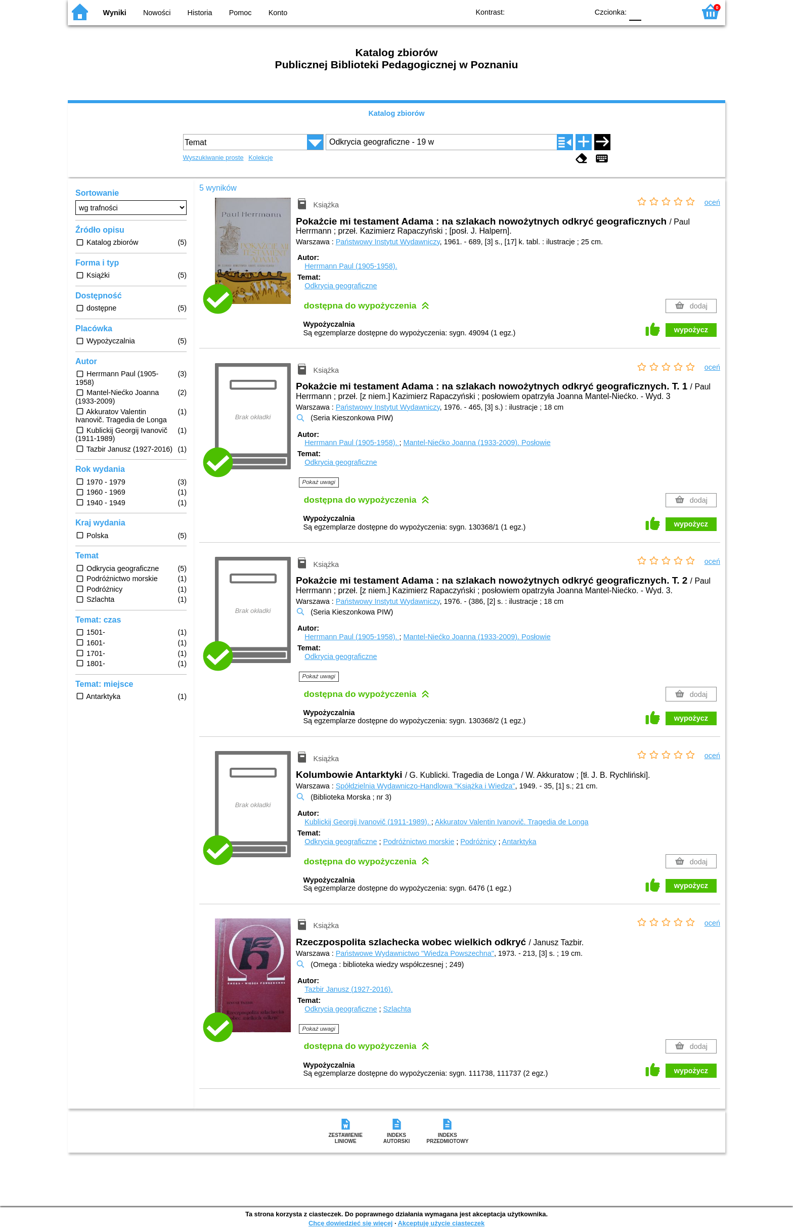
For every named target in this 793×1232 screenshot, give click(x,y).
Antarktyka (519, 842)
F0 (635, 11)
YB (557, 11)
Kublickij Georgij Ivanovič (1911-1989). (367, 822)
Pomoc (240, 13)
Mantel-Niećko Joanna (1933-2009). (476, 442)
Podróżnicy (478, 842)
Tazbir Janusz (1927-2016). (348, 989)
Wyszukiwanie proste (213, 157)
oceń (712, 202)
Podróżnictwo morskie (418, 842)
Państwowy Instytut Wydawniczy (388, 242)
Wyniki (114, 13)
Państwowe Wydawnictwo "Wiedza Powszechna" (415, 953)
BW (536, 11)
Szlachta (397, 1009)
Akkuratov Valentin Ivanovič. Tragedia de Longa (512, 822)
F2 (676, 11)
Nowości (156, 13)
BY (577, 11)
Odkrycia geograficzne (340, 286)
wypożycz (691, 330)
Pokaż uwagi (318, 482)
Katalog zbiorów (396, 113)
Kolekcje (260, 157)
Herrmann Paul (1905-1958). (350, 266)
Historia (200, 13)
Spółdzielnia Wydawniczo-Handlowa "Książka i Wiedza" (425, 786)
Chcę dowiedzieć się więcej (350, 1223)
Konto (278, 13)
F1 (652, 11)
